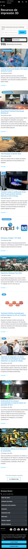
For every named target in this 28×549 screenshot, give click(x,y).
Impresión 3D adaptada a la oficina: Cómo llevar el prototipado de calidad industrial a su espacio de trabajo (13, 359)
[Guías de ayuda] (14, 498)
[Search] (22, 2)
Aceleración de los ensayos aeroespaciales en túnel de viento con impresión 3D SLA (13, 403)
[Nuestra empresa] (14, 524)
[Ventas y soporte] (14, 520)
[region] (14, 539)
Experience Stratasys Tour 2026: (11, 273)
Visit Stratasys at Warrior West (11, 154)
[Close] (26, 532)
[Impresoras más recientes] (14, 505)
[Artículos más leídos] (14, 501)
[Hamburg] (26, 2)
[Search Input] (10, 32)
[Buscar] (22, 32)
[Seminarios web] (14, 513)
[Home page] (3, 6)
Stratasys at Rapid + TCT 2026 (11, 238)
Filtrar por (8, 39)
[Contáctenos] (19, 2)
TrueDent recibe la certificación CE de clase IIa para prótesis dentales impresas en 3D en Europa (13, 194)
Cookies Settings (14, 542)
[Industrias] (14, 509)
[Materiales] (14, 517)
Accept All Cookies (14, 546)
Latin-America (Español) (11, 2)
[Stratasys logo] (2, 2)
